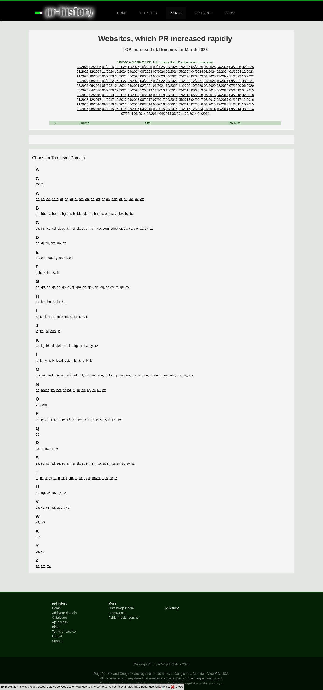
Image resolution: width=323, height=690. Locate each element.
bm (90, 214)
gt (117, 287)
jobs (53, 331)
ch (69, 228)
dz (64, 243)
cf (58, 228)
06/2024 (172, 71)
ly (91, 360)
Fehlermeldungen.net (124, 617)
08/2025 (172, 67)
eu (71, 258)
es (61, 258)
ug (43, 493)
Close (177, 686)
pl (68, 419)
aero (55, 199)
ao (93, 199)
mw (172, 375)
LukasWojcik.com (121, 608)
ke (37, 346)
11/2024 (108, 71)
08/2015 (95, 109)
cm (88, 228)
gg (58, 287)
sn (93, 463)
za (37, 566)
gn (84, 287)
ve (47, 507)
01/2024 (235, 71)
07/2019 (210, 90)
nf (64, 390)
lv (87, 360)
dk (47, 243)
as (108, 199)
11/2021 (210, 81)
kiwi (58, 346)
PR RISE (176, 13)
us (54, 493)
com (105, 228)
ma (38, 375)
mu (145, 375)
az (142, 199)
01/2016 (210, 104)
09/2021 (235, 81)
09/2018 (159, 95)
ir (79, 316)
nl (78, 390)
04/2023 (172, 76)
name (45, 390)
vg (53, 507)
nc (53, 390)
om (38, 404)
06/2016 (146, 104)
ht (58, 302)
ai (71, 199)
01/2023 (210, 76)
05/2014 (152, 114)
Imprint (57, 636)
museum (156, 375)
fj (40, 272)
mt (140, 375)
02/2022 (172, 81)
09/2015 (82, 109)
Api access (60, 622)
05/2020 (82, 90)
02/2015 (172, 109)
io (71, 316)
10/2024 (121, 71)
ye (37, 551)
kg (43, 346)
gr (107, 287)
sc (47, 463)
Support (57, 641)
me (57, 375)
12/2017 (95, 99)
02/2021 (146, 85)
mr (128, 375)
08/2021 (248, 81)
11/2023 (82, 76)
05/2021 (108, 85)
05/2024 (184, 71)
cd (54, 228)
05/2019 (235, 90)
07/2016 (133, 104)
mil (69, 375)
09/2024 (133, 71)
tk (63, 478)
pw (114, 419)
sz (133, 463)
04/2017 (197, 99)
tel (42, 478)
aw (131, 199)
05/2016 (159, 104)
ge (48, 287)
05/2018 (210, 95)
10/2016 (95, 104)
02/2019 (95, 95)
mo (100, 375)
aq (98, 199)
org (44, 404)
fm (49, 272)
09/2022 (82, 81)
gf (53, 287)
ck (78, 228)
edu (43, 258)
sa (37, 463)
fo (54, 272)
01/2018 (82, 99)
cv (130, 228)
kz (96, 346)
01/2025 (82, 71)
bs (111, 214)
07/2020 (235, 85)
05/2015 (133, 109)
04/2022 (146, 81)
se (58, 463)
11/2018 (133, 95)
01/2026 (108, 67)
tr (89, 478)
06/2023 (146, 76)
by (126, 214)
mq (122, 375)
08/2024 (146, 71)
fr (58, 272)
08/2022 (95, 81)
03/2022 (159, 81)
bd (48, 214)
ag (67, 199)
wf (37, 522)
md (50, 375)
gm (78, 287)
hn (49, 302)
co (99, 228)
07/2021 (82, 85)
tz (116, 478)
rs (46, 449)
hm (43, 302)
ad (43, 199)
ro (41, 449)
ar (103, 199)
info (60, 316)
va (37, 507)
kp (76, 346)
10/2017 (121, 99)
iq (75, 316)
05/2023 (159, 76)
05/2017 (184, 99)
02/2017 (222, 99)
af (61, 199)
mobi (108, 375)
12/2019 (146, 90)
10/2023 (95, 76)
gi (68, 287)
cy (146, 228)
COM (39, 184)
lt (79, 360)
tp (85, 478)
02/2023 (197, 76)
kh (48, 346)
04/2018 (222, 95)
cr (120, 228)
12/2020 (172, 85)
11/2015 (235, 104)
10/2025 (146, 67)
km (65, 346)
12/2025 (121, 67)
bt (116, 214)
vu (68, 507)
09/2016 (108, 104)
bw (121, 214)
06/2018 (197, 95)
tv (106, 478)
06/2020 (248, 85)
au (126, 199)
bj (84, 214)
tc (37, 478)
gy (127, 287)
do (59, 243)
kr (81, 346)
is (83, 316)
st (108, 463)
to (80, 478)
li (49, 360)
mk (75, 375)
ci (73, 228)
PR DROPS (204, 13)
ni (74, 390)
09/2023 (108, 76)
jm (42, 331)
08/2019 (197, 90)
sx (123, 463)
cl (83, 228)
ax (137, 199)
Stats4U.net (117, 613)
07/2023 (133, 76)
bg (64, 214)
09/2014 (235, 109)
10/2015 (248, 104)
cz (151, 228)
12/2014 (197, 109)
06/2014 (140, 114)
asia (115, 199)
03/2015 (159, 109)
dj (42, 243)
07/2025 (184, 67)
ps (104, 419)
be (54, 214)
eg (55, 258)
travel (96, 478)
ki (53, 346)
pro (98, 419)
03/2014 (178, 114)
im (49, 316)
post (87, 419)
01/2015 (184, 109)
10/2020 (197, 85)
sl (83, 463)
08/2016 (121, 104)
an (87, 199)
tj (59, 478)
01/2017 (235, 99)
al (76, 199)
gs (112, 287)
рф (38, 537)
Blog (55, 627)
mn (94, 375)
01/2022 (184, 81)
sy (128, 463)
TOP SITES (148, 13)
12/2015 (222, 104)
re (37, 449)
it (87, 316)
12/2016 (248, 99)
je (37, 331)
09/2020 (210, 85)
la (37, 360)
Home (56, 608)
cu (125, 228)
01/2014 (203, 114)
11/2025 (133, 67)
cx (141, 228)
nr (93, 390)
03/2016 (184, 104)
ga (37, 287)
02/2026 (95, 67)
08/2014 (248, 109)
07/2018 (184, 95)
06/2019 (222, 90)
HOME (122, 13)
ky (91, 346)
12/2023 (248, 71)
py (120, 419)
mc (44, 375)
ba (37, 214)
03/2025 (235, 67)
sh (69, 463)
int (66, 316)
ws (43, 522)
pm (74, 419)
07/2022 (108, 81)
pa (37, 419)
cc (48, 228)
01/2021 (159, 85)
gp (97, 287)
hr (54, 302)
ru (51, 449)
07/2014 (127, 114)
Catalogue (59, 617)
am (81, 199)
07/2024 (159, 71)
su (113, 463)
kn (71, 346)
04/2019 (248, 90)
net (58, 390)
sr (103, 463)
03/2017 (210, 99)
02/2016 (197, 104)
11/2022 (235, 76)
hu (64, 302)
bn (96, 214)
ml (81, 375)
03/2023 (184, 76)
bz (132, 214)
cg (63, 228)
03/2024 (210, 71)
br (106, 214)
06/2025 (197, 67)
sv (117, 463)
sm (88, 463)
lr (71, 360)
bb (43, 214)
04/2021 (121, 85)
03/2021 (133, 85)
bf (58, 214)
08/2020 (222, 85)
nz (104, 390)
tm (71, 478)
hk (37, 302)
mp (116, 375)
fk (44, 272)
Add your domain (64, 613)
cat (43, 228)
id (37, 316)
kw (86, 346)
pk (64, 419)
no (83, 390)
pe (43, 419)
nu (99, 390)
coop (114, 228)
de (37, 243)
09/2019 (184, 90)
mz (191, 375)
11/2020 (184, 85)
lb (41, 360)
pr (92, 419)
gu (122, 287)
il (45, 316)
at (120, 199)
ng (69, 390)
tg (50, 478)
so (99, 463)
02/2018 (248, 95)
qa (37, 434)
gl (73, 287)
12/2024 (95, 71)
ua (37, 493)
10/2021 (222, 81)
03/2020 (108, 90)
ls (75, 360)
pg (53, 419)
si (73, 463)
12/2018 (121, 95)
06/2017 (172, 99)
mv (166, 375)
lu (83, 360)
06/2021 (95, 85)
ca (37, 228)
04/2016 (172, 104)
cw (136, 228)
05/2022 (133, 81)
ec (37, 258)
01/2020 (133, 90)
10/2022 (248, 76)
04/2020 (95, 90)
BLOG (230, 13)
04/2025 (222, 67)
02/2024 (222, 71)
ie (41, 316)
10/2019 (172, 90)
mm (87, 375)
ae (48, 199)
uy (59, 493)
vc (42, 507)
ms (134, 375)
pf (48, 419)
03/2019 (82, 95)
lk (53, 360)
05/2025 (210, 67)
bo (101, 214)
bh (69, 214)
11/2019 (159, 90)
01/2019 (108, 95)
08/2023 (121, 76)
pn (80, 419)
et (65, 258)
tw (111, 478)
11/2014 (210, 109)
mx (179, 375)
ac (37, 199)
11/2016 (82, 104)
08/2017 (146, 99)
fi (36, 272)
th (54, 478)
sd (53, 463)
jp (58, 331)
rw (56, 449)
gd (43, 287)
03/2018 (235, 95)
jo (46, 331)
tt (103, 478)
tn (76, 478)
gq (102, 287)
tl (66, 478)
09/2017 (133, 99)
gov (90, 287)
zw (49, 566)
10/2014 (222, 109)
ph (58, 419)
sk (78, 463)
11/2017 (108, 99)
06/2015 (121, 109)
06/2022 (121, 81)
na (37, 390)
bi (74, 214)
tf (46, 478)
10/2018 (146, 95)
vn (62, 507)
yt (42, 551)
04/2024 (197, 71)
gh (64, 287)
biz (79, 214)
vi (58, 507)
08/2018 (172, 95)
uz (64, 493)
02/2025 (248, 67)
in (54, 316)
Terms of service (64, 631)
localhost (62, 360)
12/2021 (197, 81)
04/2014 (165, 114)
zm (43, 566)
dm (53, 243)
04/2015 (146, 109)
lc (45, 360)
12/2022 (222, 76)
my (185, 375)
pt (109, 419)
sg (63, 463)
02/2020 (121, 90)
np (89, 390)
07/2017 (159, 99)
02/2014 (191, 114)
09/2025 (159, 67)
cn (93, 228)
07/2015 (108, 109)
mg (63, 375)
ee (50, 258)
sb (43, 463)
